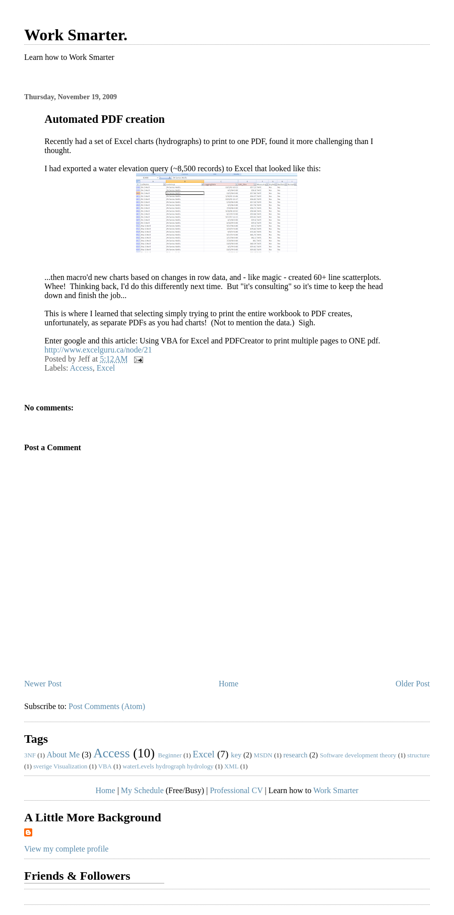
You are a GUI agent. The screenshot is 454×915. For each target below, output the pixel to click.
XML (231, 766)
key (236, 755)
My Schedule (142, 790)
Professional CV (236, 790)
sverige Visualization (60, 766)
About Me (63, 754)
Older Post (413, 683)
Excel (106, 368)
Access (81, 368)
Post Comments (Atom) (107, 706)
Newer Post (42, 683)
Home (228, 683)
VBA (105, 766)
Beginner (170, 755)
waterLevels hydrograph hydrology (168, 766)
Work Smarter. (75, 35)
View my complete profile (66, 848)
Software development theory (358, 755)
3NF (30, 755)
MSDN (263, 755)
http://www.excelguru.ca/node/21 (98, 349)
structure (418, 755)
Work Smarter (336, 790)
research (295, 755)
